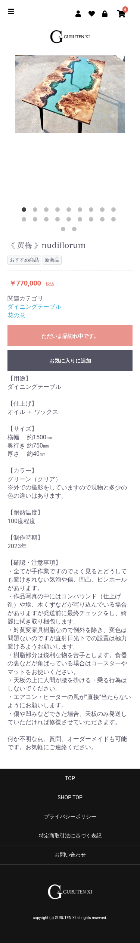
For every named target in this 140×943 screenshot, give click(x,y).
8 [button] (104, 211)
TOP (70, 778)
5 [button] (70, 211)
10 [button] (25, 221)
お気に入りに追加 (70, 361)
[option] (70, 94)
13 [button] (59, 221)
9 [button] (115, 211)
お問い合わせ (70, 855)
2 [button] (36, 211)
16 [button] (92, 221)
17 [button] (104, 221)
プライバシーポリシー (70, 817)
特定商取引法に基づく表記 (70, 836)
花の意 (16, 315)
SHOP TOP (70, 797)
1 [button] (25, 211)
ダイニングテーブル (34, 306)
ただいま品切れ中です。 (70, 336)
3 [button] (48, 211)
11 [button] (36, 221)
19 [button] (64, 230)
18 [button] (115, 221)
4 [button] (59, 211)
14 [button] (70, 221)
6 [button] (81, 211)
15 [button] (81, 221)
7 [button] (92, 211)
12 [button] (48, 221)
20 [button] (76, 230)
